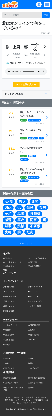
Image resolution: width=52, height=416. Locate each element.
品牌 (20, 214)
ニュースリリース (30, 403)
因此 (8, 208)
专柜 (8, 214)
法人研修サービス (35, 301)
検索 (46, 15)
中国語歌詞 (32, 262)
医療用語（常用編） (36, 383)
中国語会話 (7, 258)
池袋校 (31, 358)
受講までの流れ (9, 296)
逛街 (29, 232)
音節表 (31, 388)
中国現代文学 (8, 335)
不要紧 (35, 226)
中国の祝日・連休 (10, 383)
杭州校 (31, 363)
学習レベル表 (8, 301)
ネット (23, 120)
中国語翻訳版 (33, 335)
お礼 (41, 138)
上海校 (6, 363)
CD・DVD (32, 340)
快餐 (8, 232)
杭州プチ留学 (8, 368)
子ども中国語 (8, 340)
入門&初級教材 (34, 325)
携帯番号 (32, 156)
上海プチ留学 (33, 368)
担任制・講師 (8, 287)
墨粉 (29, 208)
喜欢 (20, 220)
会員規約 (29, 397)
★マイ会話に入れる (26, 84)
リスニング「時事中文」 (38, 258)
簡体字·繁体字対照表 (36, 378)
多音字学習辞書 (9, 378)
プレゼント (33, 138)
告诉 (22, 201)
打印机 (35, 214)
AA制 (9, 201)
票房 (42, 208)
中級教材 (7, 330)
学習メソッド (8, 291)
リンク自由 (26, 400)
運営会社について (12, 400)
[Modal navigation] (47, 4)
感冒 (8, 220)
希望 (35, 201)
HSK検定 (7, 345)
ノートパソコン (34, 120)
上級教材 (31, 330)
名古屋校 (7, 358)
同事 (33, 220)
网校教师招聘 (8, 311)
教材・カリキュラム (36, 287)
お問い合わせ (41, 397)
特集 (5, 270)
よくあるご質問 (34, 306)
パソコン (24, 181)
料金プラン (32, 291)
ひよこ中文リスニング (12, 262)
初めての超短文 (34, 266)
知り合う (24, 159)
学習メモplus (8, 306)
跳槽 (20, 226)
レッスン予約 (33, 296)
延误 (8, 226)
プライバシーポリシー (14, 397)
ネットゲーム (34, 177)
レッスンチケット (10, 325)
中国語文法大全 (9, 266)
